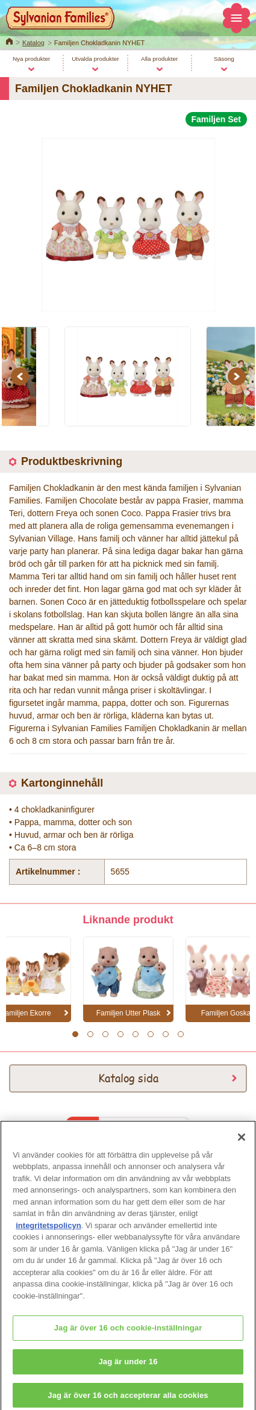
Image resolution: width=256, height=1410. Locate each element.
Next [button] (238, 376)
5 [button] (135, 1034)
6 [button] (150, 1034)
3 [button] (105, 1034)
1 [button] (75, 1034)
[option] (128, 219)
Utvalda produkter (95, 58)
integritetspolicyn (48, 1232)
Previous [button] (21, 376)
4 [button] (120, 1034)
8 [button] (180, 1034)
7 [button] (165, 1034)
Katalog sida (128, 1077)
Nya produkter (31, 58)
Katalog (33, 42)
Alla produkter (159, 58)
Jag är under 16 (127, 1368)
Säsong (224, 58)
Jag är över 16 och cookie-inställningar (128, 1334)
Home (9, 40)
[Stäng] (241, 1144)
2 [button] (90, 1034)
